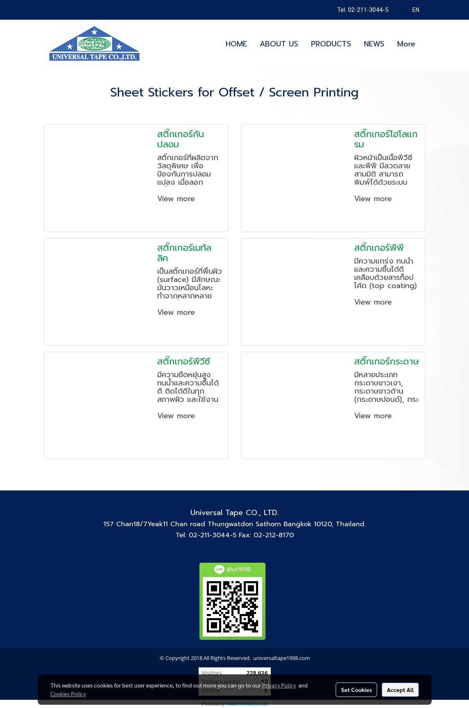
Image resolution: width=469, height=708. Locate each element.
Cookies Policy (68, 693)
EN (411, 10)
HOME (236, 44)
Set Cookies (356, 689)
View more (177, 198)
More (406, 44)
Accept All (400, 689)
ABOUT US (279, 44)
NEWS (374, 44)
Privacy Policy (279, 685)
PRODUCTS (331, 44)
